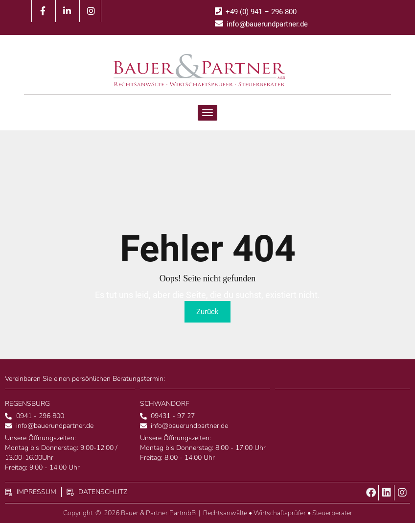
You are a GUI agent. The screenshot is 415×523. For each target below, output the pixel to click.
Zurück (207, 311)
